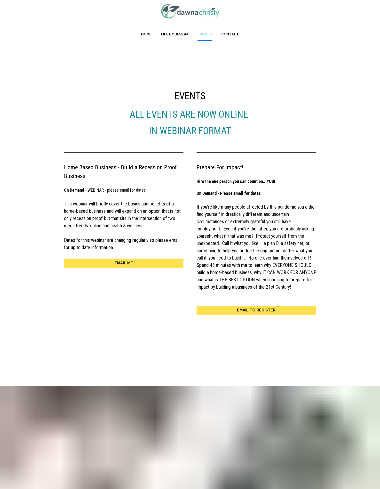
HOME (146, 34)
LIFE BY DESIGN (174, 34)
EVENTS (205, 34)
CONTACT (230, 34)
